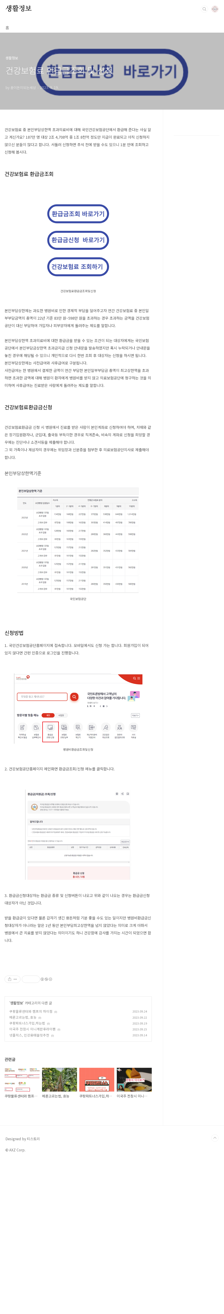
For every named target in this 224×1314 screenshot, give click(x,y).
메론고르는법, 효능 (23, 1168)
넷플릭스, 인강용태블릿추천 (29, 1186)
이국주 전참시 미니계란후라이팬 (32, 1180)
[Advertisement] (78, 995)
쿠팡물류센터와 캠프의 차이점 (30, 1162)
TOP (215, 1289)
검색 (204, 9)
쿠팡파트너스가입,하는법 (27, 1174)
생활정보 (18, 8)
